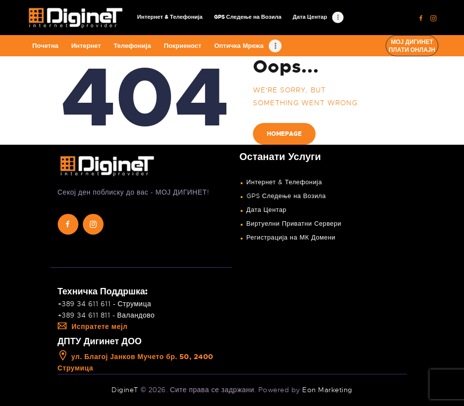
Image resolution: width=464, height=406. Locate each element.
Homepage (284, 134)
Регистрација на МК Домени (291, 238)
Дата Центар (266, 210)
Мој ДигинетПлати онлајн (412, 46)
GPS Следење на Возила (286, 196)
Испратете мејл (93, 326)
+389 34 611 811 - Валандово (106, 315)
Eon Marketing (327, 389)
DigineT (125, 389)
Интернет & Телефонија (284, 182)
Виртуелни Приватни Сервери (294, 224)
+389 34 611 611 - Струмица (104, 303)
